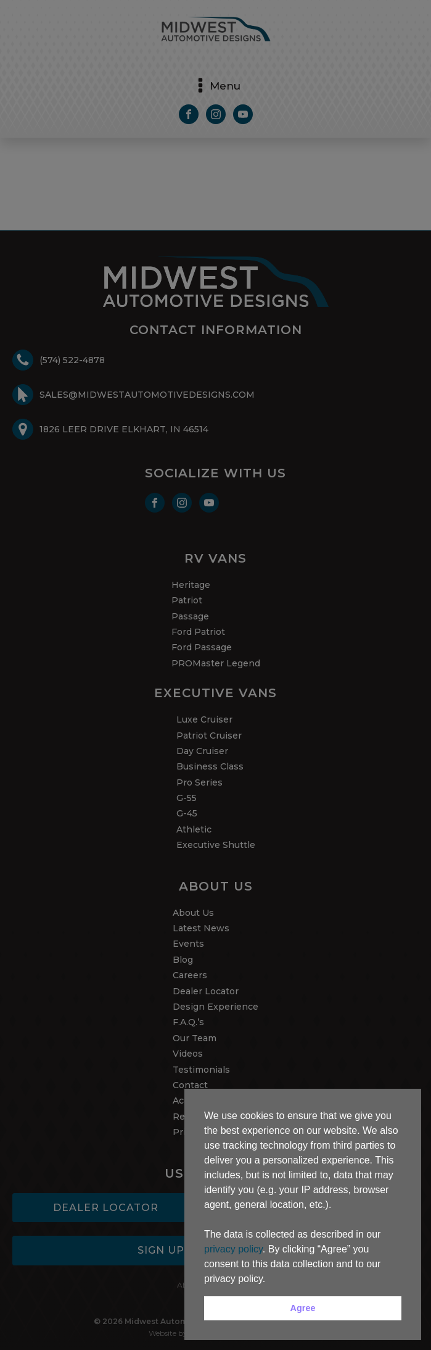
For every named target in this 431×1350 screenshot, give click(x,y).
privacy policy (233, 1249)
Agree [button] (303, 1308)
